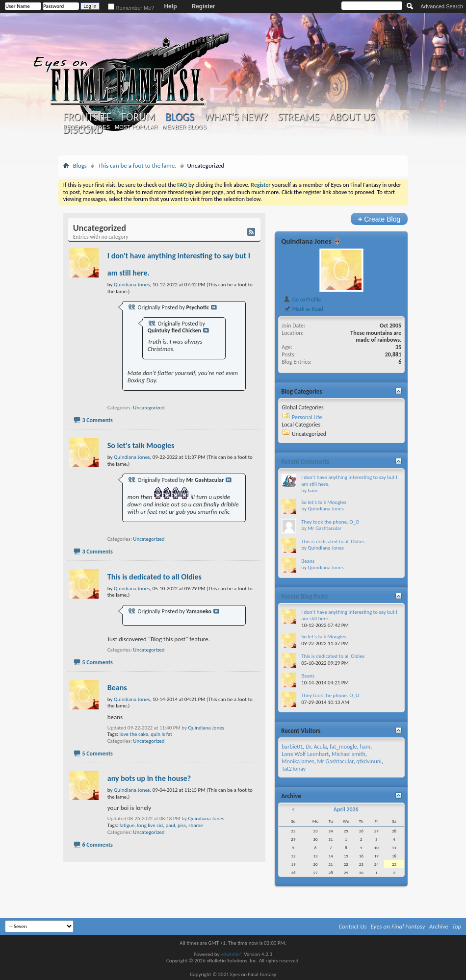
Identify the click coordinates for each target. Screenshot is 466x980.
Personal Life (307, 417)
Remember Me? (131, 8)
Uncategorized (148, 407)
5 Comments (97, 662)
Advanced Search (441, 6)
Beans (117, 687)
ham (312, 490)
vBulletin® (232, 954)
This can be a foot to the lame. (137, 165)
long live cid (150, 825)
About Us (352, 117)
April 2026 (346, 809)
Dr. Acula (316, 746)
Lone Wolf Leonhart (305, 754)
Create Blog (379, 219)
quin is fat (161, 734)
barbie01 (292, 746)
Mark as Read (303, 308)
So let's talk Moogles (141, 445)
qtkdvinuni (369, 761)
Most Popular (136, 127)
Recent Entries (86, 127)
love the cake (133, 734)
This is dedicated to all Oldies (154, 576)
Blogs (179, 117)
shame (195, 825)
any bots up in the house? (149, 778)
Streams (298, 117)
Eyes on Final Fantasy (398, 926)
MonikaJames (298, 761)
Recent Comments (305, 461)
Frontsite (87, 117)
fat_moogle (343, 746)
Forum (138, 117)
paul (170, 825)
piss (182, 825)
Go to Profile (302, 299)
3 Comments (97, 420)
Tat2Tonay (294, 768)
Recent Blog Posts (304, 596)
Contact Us (353, 926)
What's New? (236, 117)
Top (457, 926)
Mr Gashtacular (324, 528)
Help (170, 6)
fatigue (126, 825)
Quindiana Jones (206, 728)
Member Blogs (184, 127)
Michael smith (348, 754)
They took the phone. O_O (330, 522)
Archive (438, 926)
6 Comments (97, 844)
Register (203, 6)
